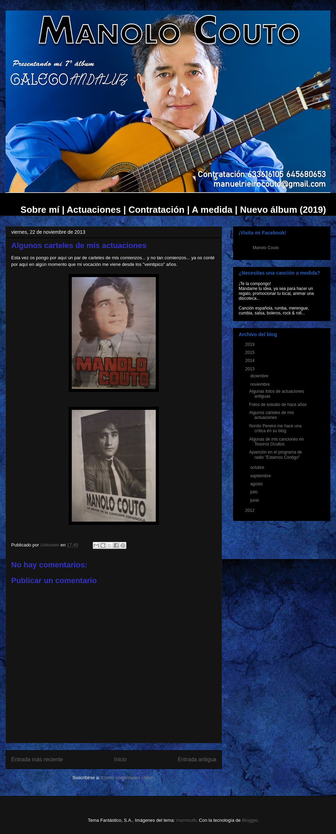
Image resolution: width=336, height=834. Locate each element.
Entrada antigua (197, 759)
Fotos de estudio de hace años (278, 404)
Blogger (249, 820)
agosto (257, 483)
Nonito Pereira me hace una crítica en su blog (275, 428)
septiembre (261, 475)
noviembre (260, 384)
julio (254, 491)
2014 (250, 360)
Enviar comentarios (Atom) (128, 777)
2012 (250, 510)
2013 (250, 369)
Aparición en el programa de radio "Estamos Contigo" (275, 454)
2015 (250, 352)
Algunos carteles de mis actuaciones (271, 415)
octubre (257, 467)
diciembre (260, 376)
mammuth (186, 820)
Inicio (120, 759)
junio (255, 500)
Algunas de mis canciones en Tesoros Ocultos (276, 442)
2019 (250, 344)
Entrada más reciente (37, 759)
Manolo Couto (266, 247)
